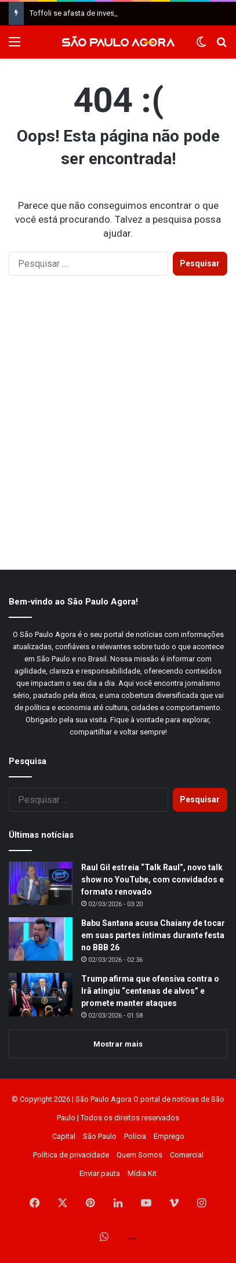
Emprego (169, 1136)
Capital (63, 1136)
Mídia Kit (142, 1173)
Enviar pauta (99, 1173)
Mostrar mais (118, 1044)
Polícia (135, 1136)
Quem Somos (139, 1154)
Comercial (187, 1154)
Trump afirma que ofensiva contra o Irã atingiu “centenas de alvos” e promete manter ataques (150, 991)
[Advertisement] (118, 434)
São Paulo (100, 1136)
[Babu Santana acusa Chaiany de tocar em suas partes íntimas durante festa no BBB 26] (40, 939)
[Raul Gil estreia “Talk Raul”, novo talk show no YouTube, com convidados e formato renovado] (40, 883)
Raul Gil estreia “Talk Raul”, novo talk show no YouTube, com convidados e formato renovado (152, 879)
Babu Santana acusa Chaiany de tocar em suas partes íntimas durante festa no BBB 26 (153, 935)
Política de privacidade (71, 1154)
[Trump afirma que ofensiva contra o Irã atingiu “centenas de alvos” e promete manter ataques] (40, 994)
